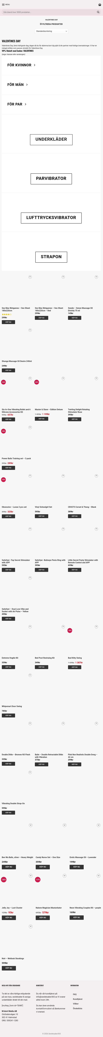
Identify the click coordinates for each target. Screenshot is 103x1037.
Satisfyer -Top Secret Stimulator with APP (16, 561)
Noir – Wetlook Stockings (13, 958)
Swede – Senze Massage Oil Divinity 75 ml (80, 309)
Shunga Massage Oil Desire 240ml (17, 361)
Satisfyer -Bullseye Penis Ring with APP (50, 561)
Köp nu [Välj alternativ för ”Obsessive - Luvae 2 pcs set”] (8, 516)
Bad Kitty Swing (75, 658)
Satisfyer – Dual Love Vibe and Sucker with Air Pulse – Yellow (15, 610)
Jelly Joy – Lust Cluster (12, 908)
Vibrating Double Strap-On (13, 803)
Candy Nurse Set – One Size (48, 857)
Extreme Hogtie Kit (10, 658)
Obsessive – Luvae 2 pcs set (14, 507)
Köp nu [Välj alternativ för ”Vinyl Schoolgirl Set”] (41, 516)
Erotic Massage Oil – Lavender (83, 857)
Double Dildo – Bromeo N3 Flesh (16, 754)
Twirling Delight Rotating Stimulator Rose (79, 410)
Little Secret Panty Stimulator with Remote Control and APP (83, 561)
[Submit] (98, 12)
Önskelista (77, 1008)
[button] (6, 5)
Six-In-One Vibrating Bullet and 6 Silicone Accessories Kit (16, 410)
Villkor (76, 1004)
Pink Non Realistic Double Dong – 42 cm (82, 755)
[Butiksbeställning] (51, 31)
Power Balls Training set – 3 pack (16, 458)
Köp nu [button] (8, 322)
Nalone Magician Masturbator (49, 908)
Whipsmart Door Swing (12, 706)
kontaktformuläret (44, 1008)
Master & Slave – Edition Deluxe (49, 409)
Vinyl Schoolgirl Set (43, 507)
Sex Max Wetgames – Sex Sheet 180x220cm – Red (49, 309)
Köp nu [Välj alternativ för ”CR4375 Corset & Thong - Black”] (74, 516)
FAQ (75, 994)
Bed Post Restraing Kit (45, 658)
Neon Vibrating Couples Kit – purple (85, 908)
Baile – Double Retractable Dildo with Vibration (49, 755)
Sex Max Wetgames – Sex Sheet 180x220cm (16, 309)
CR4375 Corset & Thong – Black (82, 507)
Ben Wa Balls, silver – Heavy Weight (17, 857)
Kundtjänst (77, 999)
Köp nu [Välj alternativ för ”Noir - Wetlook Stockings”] (9, 968)
